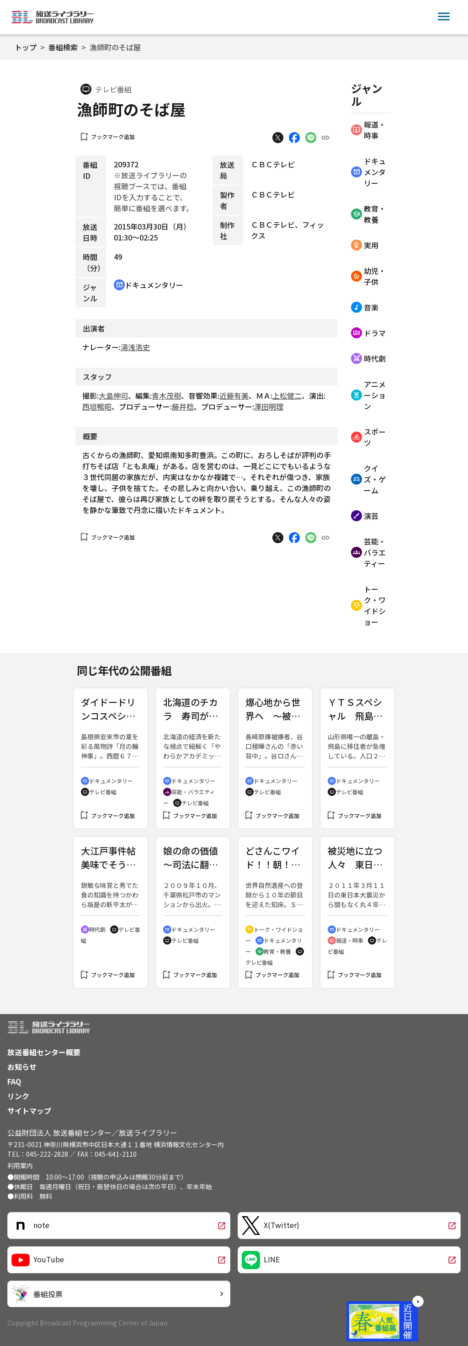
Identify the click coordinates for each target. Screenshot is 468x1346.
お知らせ (22, 1066)
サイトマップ (29, 1110)
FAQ (14, 1081)
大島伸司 (113, 395)
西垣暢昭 (97, 406)
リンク (18, 1095)
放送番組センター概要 (43, 1052)
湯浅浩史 (135, 347)
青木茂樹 (166, 395)
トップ (26, 47)
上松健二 (287, 395)
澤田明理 (268, 406)
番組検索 (63, 47)
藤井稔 (183, 406)
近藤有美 (234, 395)
